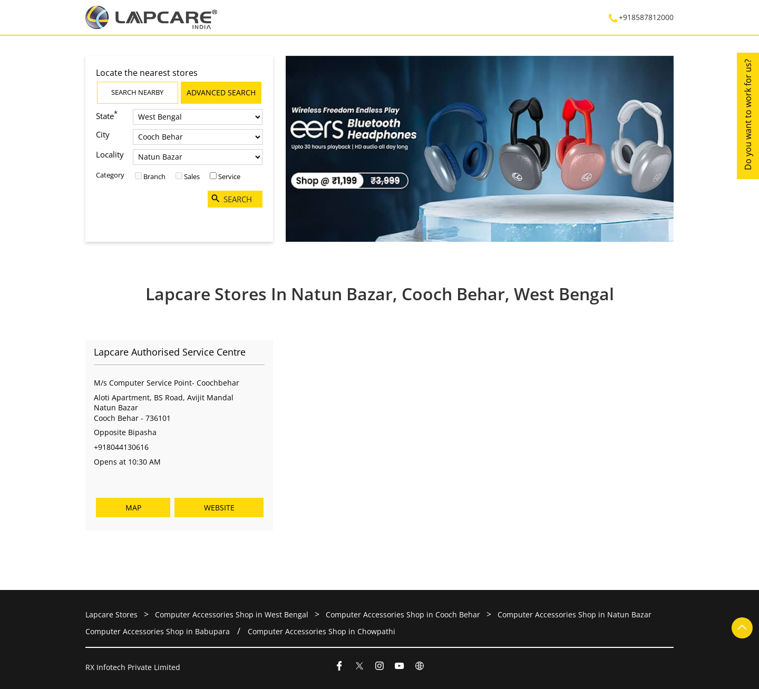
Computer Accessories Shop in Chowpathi (321, 631)
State (107, 115)
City (103, 134)
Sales (192, 176)
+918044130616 (121, 447)
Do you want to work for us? (748, 114)
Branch (154, 176)
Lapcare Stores (112, 614)
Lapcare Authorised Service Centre (170, 352)
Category (110, 175)
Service (229, 176)
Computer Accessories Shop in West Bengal (231, 614)
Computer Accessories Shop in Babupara (157, 631)
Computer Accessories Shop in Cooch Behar (403, 614)
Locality (110, 154)
